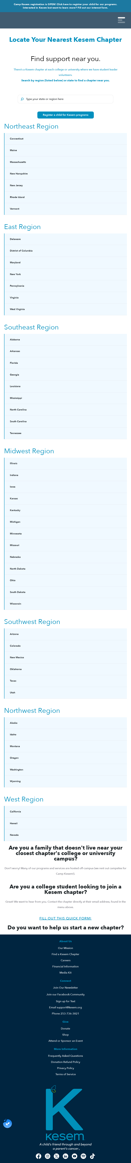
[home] (35, 20)
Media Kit (65, 973)
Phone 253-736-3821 (65, 1013)
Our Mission (65, 948)
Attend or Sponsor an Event (65, 1041)
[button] (121, 20)
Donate (65, 1028)
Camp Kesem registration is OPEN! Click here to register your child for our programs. (65, 4)
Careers (65, 960)
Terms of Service (65, 1074)
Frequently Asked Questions (65, 1056)
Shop (65, 1035)
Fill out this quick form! (65, 918)
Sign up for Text (65, 1001)
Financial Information (65, 966)
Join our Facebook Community (65, 994)
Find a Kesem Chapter (65, 954)
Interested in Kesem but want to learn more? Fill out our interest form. (65, 7)
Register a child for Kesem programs (65, 115)
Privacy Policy (65, 1068)
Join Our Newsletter (65, 988)
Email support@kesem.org (65, 1007)
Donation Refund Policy (65, 1062)
